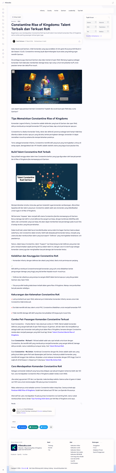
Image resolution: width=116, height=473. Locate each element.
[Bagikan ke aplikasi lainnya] (51, 427)
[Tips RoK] (80, 10)
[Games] (91, 22)
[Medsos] (104, 31)
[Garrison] (63, 10)
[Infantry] (42, 10)
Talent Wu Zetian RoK (53, 360)
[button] (112, 2)
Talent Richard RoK (57, 346)
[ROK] (91, 27)
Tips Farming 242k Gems (40, 399)
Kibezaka (8, 3)
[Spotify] (19, 454)
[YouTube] (25, 454)
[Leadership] (72, 10)
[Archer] (56, 10)
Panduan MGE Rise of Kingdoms (23, 390)
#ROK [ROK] (14, 422)
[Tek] (91, 31)
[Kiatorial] (104, 22)
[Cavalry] (49, 10)
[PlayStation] (104, 27)
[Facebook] (13, 454)
